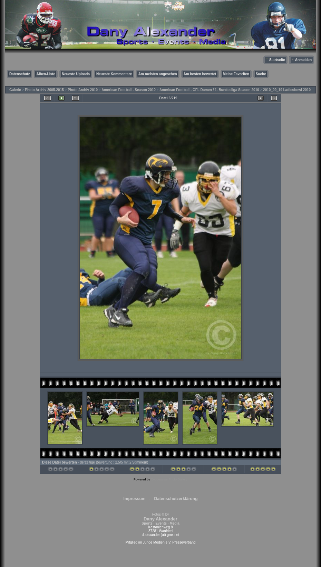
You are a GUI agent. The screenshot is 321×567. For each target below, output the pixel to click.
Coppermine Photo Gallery (169, 479)
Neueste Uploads (76, 74)
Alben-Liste (45, 74)
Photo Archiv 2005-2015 (44, 90)
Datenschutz (19, 74)
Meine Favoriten (236, 74)
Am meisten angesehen (157, 74)
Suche (261, 74)
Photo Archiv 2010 (83, 90)
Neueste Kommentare (114, 74)
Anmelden (303, 60)
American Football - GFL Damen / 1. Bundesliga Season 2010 (209, 90)
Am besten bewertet (200, 74)
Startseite (277, 60)
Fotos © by (160, 519)
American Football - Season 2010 (128, 90)
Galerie (15, 90)
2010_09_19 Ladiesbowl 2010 (287, 90)
